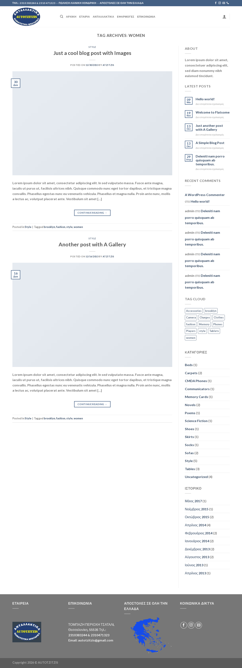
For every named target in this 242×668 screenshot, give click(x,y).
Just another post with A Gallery (209, 127)
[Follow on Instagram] (219, 3)
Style (92, 47)
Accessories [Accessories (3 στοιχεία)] (193, 310)
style (69, 227)
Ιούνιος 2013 (194, 565)
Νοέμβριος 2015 (196, 509)
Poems (190, 413)
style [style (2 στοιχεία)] (202, 331)
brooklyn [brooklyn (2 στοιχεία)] (210, 310)
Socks (189, 445)
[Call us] (227, 3)
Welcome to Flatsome (213, 112)
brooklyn (49, 227)
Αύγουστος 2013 (197, 557)
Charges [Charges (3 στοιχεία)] (205, 317)
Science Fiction (196, 421)
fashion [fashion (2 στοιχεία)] (190, 324)
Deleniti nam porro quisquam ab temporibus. (210, 160)
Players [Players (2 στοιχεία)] (190, 331)
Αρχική (71, 16)
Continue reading (92, 213)
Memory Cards (196, 397)
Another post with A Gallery (92, 244)
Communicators (197, 389)
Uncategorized (196, 477)
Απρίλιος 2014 (195, 525)
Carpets (191, 373)
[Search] (61, 17)
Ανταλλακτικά (103, 16)
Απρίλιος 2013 (195, 573)
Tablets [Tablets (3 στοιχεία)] (214, 331)
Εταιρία (84, 16)
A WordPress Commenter (205, 195)
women (78, 227)
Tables (190, 469)
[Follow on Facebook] (215, 3)
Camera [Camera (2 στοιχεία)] (191, 317)
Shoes (189, 429)
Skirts (189, 437)
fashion (60, 227)
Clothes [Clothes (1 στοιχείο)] (219, 317)
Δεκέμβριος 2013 (197, 549)
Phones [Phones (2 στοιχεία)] (217, 324)
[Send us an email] (224, 3)
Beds (189, 365)
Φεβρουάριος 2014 (198, 533)
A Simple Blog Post (210, 143)
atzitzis (108, 65)
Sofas (189, 453)
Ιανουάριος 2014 (197, 541)
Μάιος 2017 (193, 501)
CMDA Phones (196, 381)
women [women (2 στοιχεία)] (190, 337)
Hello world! (205, 99)
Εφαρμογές (125, 16)
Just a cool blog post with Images (92, 53)
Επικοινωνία (146, 16)
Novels (190, 405)
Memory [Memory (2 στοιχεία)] (204, 324)
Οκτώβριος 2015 (197, 517)
